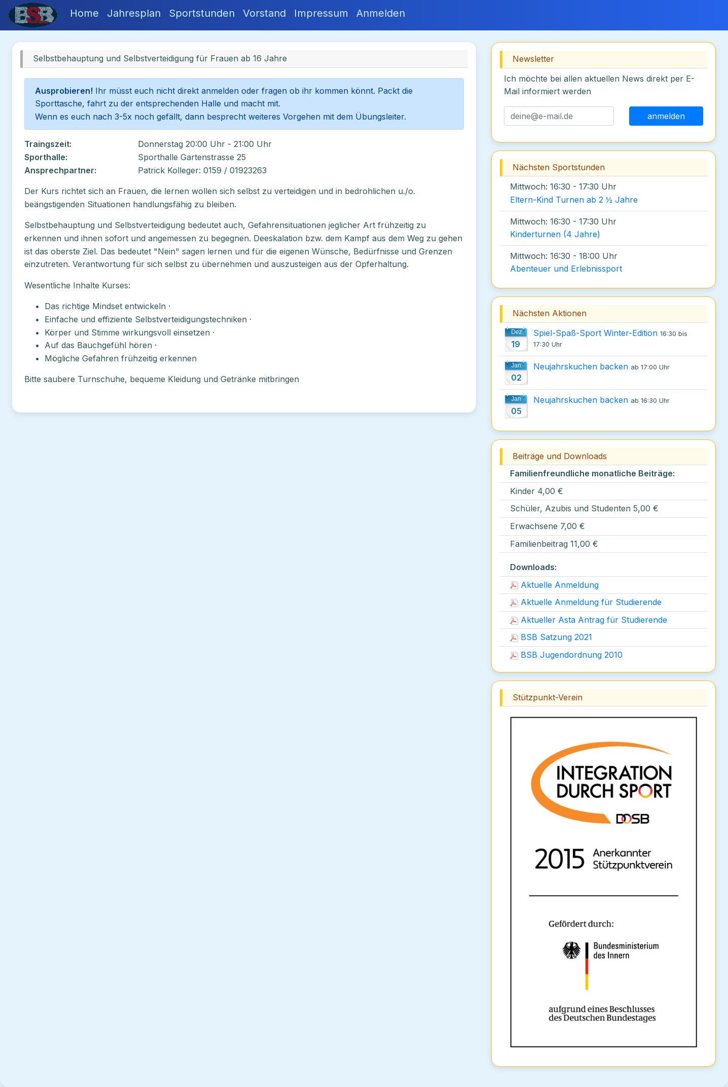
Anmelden (380, 13)
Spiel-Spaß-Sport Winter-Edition (595, 333)
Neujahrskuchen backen (580, 366)
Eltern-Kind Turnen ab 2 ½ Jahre (574, 200)
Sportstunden (202, 13)
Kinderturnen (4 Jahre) (555, 234)
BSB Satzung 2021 (551, 637)
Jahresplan (134, 13)
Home (84, 13)
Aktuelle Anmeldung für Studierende (586, 602)
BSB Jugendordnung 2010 (566, 655)
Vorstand (264, 13)
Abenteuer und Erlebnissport (566, 269)
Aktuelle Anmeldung (554, 585)
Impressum (321, 13)
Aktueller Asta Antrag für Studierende (588, 620)
